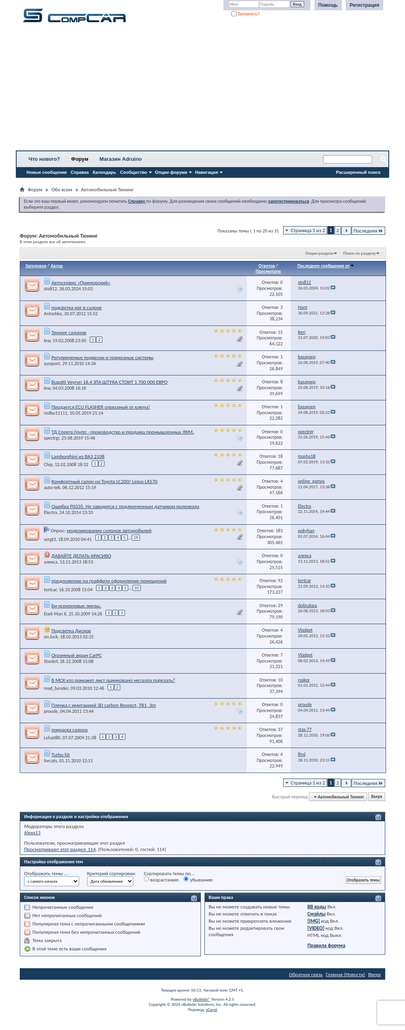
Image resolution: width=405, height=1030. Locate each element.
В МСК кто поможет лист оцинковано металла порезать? (113, 680)
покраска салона (69, 730)
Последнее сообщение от (325, 265)
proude (51, 711)
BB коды (316, 907)
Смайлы (316, 914)
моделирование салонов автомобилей (109, 530)
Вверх (376, 797)
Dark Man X (55, 614)
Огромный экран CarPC (76, 655)
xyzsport (52, 363)
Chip (48, 464)
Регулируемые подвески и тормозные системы (102, 357)
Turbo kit (60, 755)
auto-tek (52, 487)
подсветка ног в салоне (76, 307)
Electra (50, 512)
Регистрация (364, 5)
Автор (57, 265)
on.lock (51, 637)
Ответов (266, 265)
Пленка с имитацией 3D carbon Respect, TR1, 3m (103, 705)
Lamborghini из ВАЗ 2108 (77, 456)
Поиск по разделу (359, 253)
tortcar (50, 589)
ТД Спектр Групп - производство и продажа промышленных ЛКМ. (122, 432)
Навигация (206, 172)
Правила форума (326, 945)
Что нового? (44, 159)
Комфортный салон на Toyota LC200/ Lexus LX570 (104, 481)
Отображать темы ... (46, 873)
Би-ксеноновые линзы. (76, 606)
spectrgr (51, 438)
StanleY (51, 661)
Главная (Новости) (345, 974)
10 (136, 587)
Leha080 (52, 738)
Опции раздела (319, 253)
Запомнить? (245, 14)
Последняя (368, 231)
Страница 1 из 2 (308, 230)
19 (136, 537)
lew (47, 340)
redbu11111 (55, 413)
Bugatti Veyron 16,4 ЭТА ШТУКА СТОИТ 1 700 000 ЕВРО (109, 382)
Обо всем (61, 189)
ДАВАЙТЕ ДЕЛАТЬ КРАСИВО (81, 556)
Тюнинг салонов (68, 332)
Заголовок (35, 265)
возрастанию (161, 879)
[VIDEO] (315, 928)
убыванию (198, 879)
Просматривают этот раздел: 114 (60, 849)
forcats (50, 760)
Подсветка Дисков (71, 631)
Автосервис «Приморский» (80, 283)
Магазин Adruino (121, 159)
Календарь (104, 172)
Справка (80, 172)
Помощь (328, 5)
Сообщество (133, 172)
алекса (50, 562)
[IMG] (313, 921)
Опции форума (171, 172)
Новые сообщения (46, 172)
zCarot (212, 1009)
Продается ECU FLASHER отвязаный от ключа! (100, 407)
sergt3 (50, 539)
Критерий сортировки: (111, 873)
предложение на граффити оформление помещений (109, 581)
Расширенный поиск (358, 172)
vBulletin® (201, 999)
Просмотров (268, 271)
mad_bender (56, 688)
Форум (79, 159)
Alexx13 (32, 833)
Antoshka (53, 313)
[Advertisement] (202, 89)
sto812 (50, 288)
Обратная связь (306, 974)
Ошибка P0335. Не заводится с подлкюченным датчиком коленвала (125, 506)
